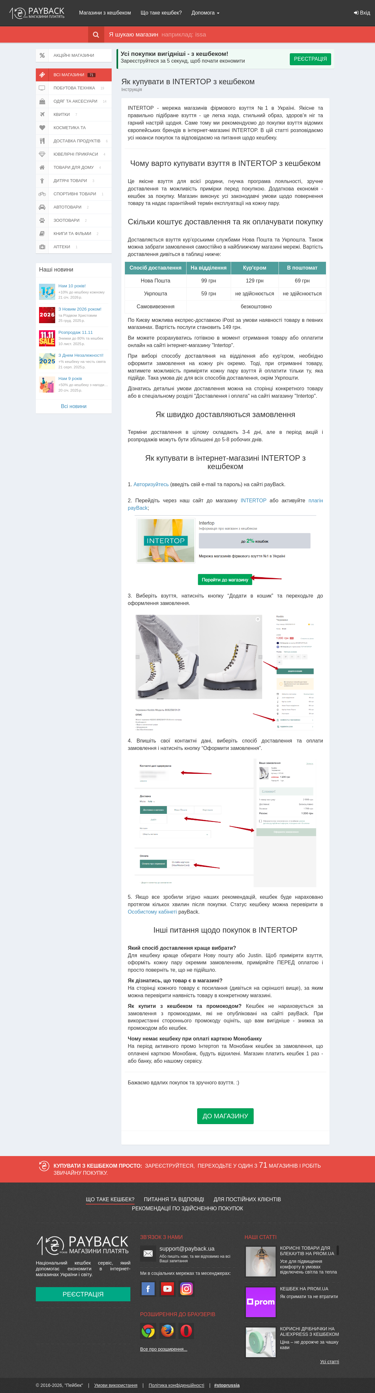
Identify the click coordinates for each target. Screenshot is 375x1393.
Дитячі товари (66, 180)
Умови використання (115, 1385)
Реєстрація (83, 1294)
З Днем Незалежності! (83, 361)
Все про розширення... (163, 1349)
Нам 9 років (83, 384)
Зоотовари (62, 220)
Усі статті (329, 1361)
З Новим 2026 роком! (83, 315)
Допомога (205, 12)
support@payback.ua (186, 1248)
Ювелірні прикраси (71, 154)
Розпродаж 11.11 (83, 338)
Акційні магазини (65, 55)
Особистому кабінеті (152, 912)
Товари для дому (69, 167)
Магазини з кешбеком (105, 12)
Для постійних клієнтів (247, 1199)
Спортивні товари (71, 194)
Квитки (57, 114)
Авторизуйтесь (151, 484)
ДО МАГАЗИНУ (225, 1116)
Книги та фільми (68, 233)
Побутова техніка (71, 88)
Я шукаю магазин (123, 34)
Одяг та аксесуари (72, 101)
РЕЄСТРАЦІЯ (310, 59)
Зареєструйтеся (169, 1166)
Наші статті (261, 1237)
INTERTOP (254, 500)
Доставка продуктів (73, 141)
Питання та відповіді (174, 1199)
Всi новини (74, 406)
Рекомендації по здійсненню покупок (187, 1208)
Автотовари (63, 207)
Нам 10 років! (83, 291)
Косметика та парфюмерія (64, 127)
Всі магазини (66, 74)
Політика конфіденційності (176, 1385)
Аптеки (58, 247)
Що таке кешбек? (161, 12)
